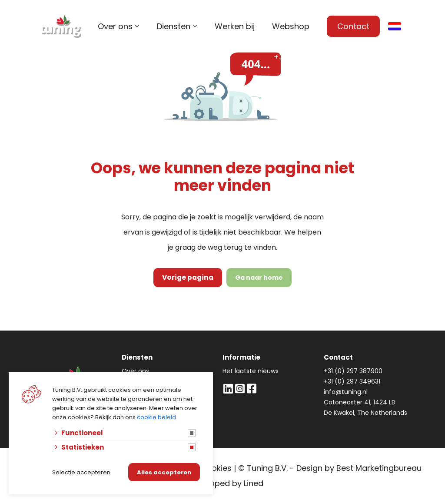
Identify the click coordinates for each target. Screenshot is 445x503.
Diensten (173, 26)
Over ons (115, 26)
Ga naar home (257, 277)
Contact (353, 26)
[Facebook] (251, 388)
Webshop (290, 26)
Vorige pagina (187, 277)
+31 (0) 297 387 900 (311, 56)
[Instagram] (239, 388)
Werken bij (235, 26)
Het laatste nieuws (250, 371)
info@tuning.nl (386, 56)
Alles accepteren (164, 472)
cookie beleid (156, 417)
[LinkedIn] (227, 388)
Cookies (216, 468)
